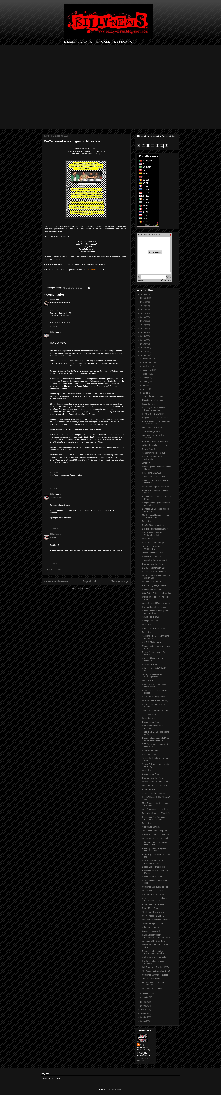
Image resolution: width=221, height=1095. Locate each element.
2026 (142, 294)
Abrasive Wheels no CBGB (154, 453)
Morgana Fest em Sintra (152, 988)
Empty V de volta (149, 664)
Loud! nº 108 (147, 680)
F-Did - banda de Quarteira (153, 697)
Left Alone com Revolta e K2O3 (155, 785)
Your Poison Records (151, 978)
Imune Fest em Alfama (152, 428)
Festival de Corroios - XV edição (156, 813)
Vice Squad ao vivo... (151, 827)
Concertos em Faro (150, 722)
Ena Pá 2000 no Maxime (153, 525)
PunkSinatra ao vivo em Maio (155, 441)
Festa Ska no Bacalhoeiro (153, 414)
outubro (146, 366)
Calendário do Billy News (153, 564)
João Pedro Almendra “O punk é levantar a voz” (156, 843)
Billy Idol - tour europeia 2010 (155, 529)
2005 (142, 1017)
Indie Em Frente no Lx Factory (155, 700)
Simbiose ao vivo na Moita (153, 793)
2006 (142, 1013)
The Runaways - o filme (152, 923)
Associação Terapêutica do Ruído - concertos (153, 409)
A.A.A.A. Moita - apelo (151, 642)
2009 (142, 1002)
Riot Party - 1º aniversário (153, 904)
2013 (142, 344)
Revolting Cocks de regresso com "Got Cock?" (154, 849)
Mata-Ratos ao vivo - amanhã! (155, 838)
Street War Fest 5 (149, 714)
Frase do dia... (148, 404)
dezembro (147, 359)
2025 (142, 298)
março (146, 393)
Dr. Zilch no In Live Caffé (153, 582)
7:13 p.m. (54, 564)
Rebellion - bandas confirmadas (156, 834)
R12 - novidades (149, 789)
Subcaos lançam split (151, 431)
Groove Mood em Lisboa (153, 916)
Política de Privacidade (50, 1078)
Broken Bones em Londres (153, 867)
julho (145, 378)
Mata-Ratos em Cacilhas (153, 890)
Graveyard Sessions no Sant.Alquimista (152, 675)
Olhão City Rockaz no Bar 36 (154, 445)
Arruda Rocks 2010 (150, 617)
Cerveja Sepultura (150, 621)
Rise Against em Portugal (153, 543)
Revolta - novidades (150, 750)
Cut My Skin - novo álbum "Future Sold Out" (153, 534)
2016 (142, 332)
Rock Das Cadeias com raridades (152, 727)
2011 (142, 351)
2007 (142, 1010)
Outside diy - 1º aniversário (154, 400)
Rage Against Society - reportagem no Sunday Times (156, 936)
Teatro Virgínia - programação (155, 560)
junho (145, 381)
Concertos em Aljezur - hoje (154, 628)
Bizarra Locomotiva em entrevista (152, 458)
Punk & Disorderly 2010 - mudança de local (153, 862)
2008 (142, 1006)
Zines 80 (146, 463)
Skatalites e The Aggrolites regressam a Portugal (153, 818)
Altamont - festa (149, 754)
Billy (52, 299)
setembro (147, 370)
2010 (142, 355)
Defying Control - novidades (154, 607)
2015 (142, 336)
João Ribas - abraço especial (154, 831)
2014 (142, 340)
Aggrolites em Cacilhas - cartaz (155, 418)
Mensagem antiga (119, 581)
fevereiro (147, 993)
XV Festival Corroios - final (153, 476)
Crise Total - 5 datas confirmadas (156, 593)
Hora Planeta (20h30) (151, 473)
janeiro (146, 997)
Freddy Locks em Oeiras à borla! (156, 782)
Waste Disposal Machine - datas (156, 603)
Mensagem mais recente (56, 581)
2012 (142, 348)
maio (145, 385)
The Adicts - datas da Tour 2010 (156, 971)
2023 (142, 306)
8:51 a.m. (54, 489)
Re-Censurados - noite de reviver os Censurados (153, 952)
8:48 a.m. (54, 327)
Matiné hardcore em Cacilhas (155, 809)
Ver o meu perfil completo (144, 1059)
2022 (142, 309)
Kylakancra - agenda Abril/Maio (155, 487)
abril (145, 389)
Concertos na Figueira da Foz (155, 887)
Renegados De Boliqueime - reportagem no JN (154, 899)
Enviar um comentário (56, 569)
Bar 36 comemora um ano (153, 568)
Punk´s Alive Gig (149, 449)
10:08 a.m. (54, 529)
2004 (142, 1021)
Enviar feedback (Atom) (91, 588)
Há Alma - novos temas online (155, 589)
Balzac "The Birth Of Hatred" (154, 572)
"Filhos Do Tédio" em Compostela (151, 547)
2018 (142, 325)
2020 (142, 317)
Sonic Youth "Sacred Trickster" (155, 710)
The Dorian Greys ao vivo (153, 912)
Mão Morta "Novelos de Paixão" (156, 920)
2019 (142, 321)
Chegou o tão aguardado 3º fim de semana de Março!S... (155, 739)
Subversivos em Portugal (153, 396)
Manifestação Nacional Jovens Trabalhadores (155, 516)
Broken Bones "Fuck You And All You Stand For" (156, 422)
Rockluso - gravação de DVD (154, 585)
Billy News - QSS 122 (151, 556)
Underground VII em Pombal (154, 957)
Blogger (118, 1089)
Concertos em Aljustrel (152, 877)
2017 (142, 329)
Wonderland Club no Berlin (153, 941)
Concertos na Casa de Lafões (155, 975)
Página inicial (89, 581)
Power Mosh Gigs (150, 908)
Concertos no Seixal (151, 931)
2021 (142, 313)
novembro (147, 362)
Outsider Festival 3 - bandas (154, 552)
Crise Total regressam (151, 927)
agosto (146, 374)
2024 (142, 302)
